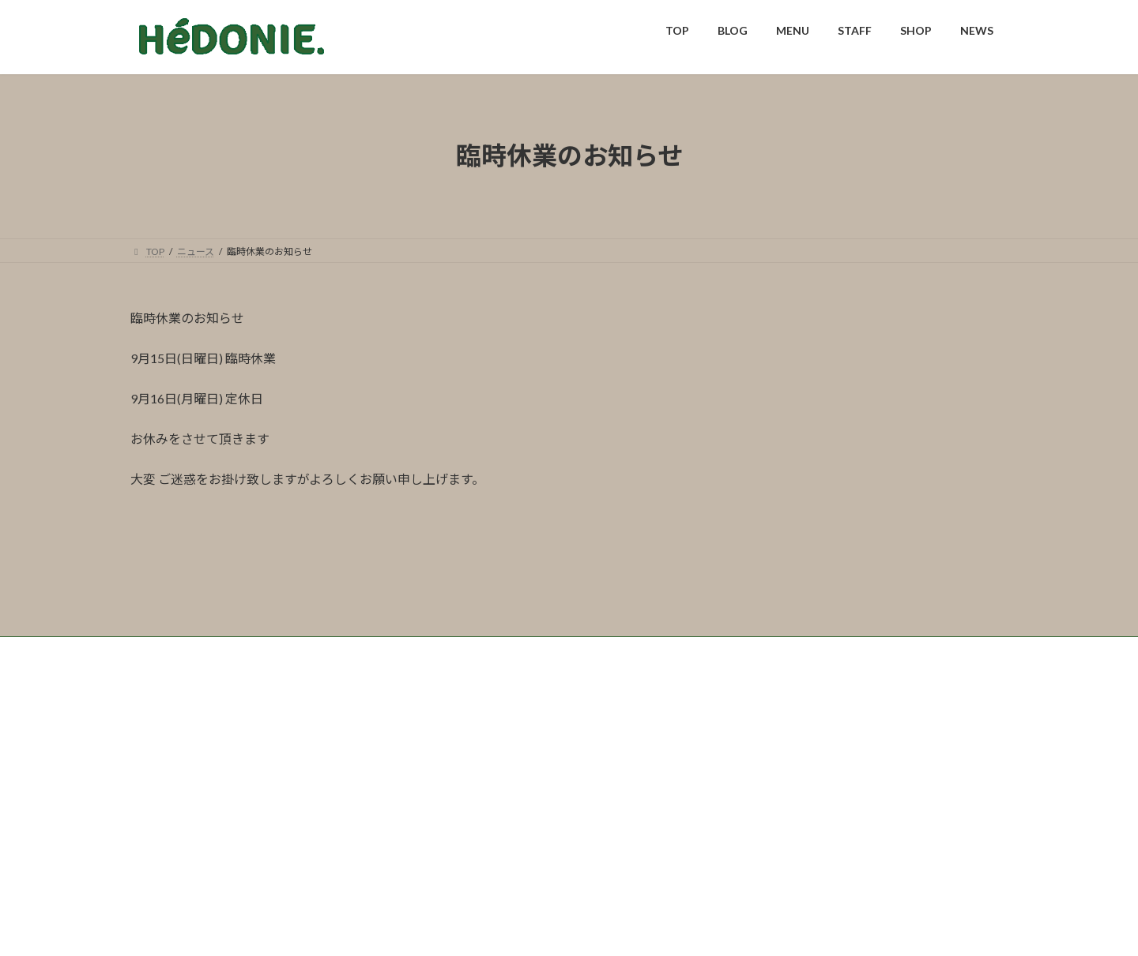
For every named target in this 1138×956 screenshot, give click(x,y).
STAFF (324, 756)
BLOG (207, 756)
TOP (154, 756)
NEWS (437, 756)
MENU (265, 756)
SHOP (381, 756)
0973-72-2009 (511, 874)
